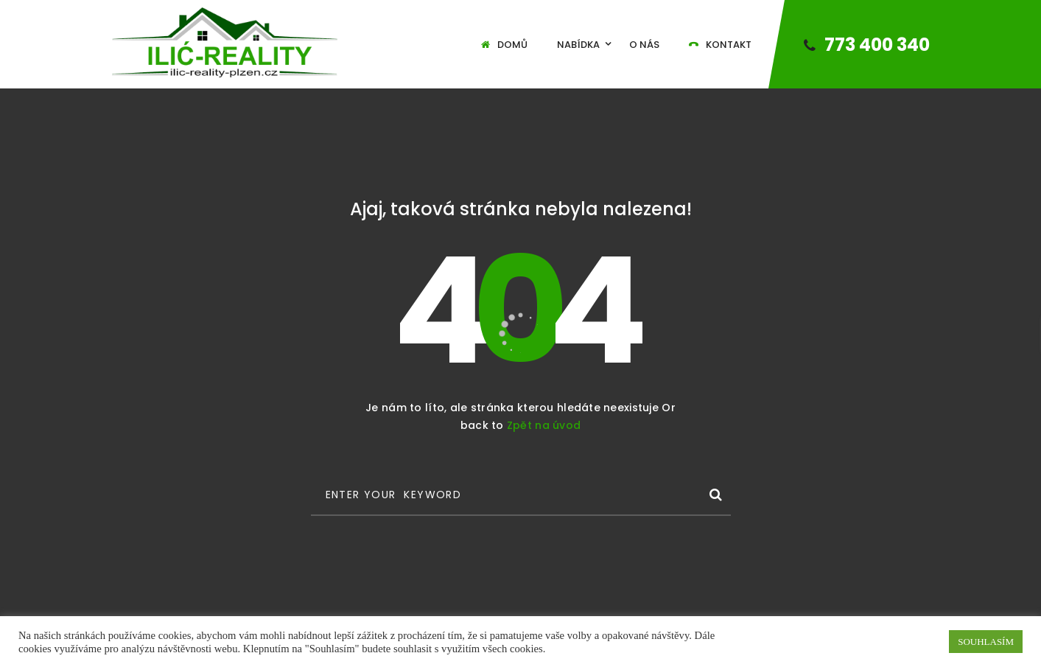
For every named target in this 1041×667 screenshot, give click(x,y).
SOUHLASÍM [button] (986, 641)
